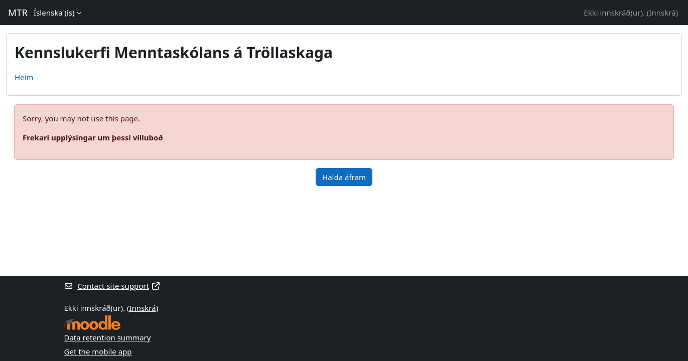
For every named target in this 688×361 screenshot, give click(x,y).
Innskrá (662, 13)
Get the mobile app (98, 351)
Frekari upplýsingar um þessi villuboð (93, 137)
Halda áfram (344, 177)
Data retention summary (107, 337)
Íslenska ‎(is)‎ (54, 13)
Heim (24, 77)
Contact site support (112, 286)
